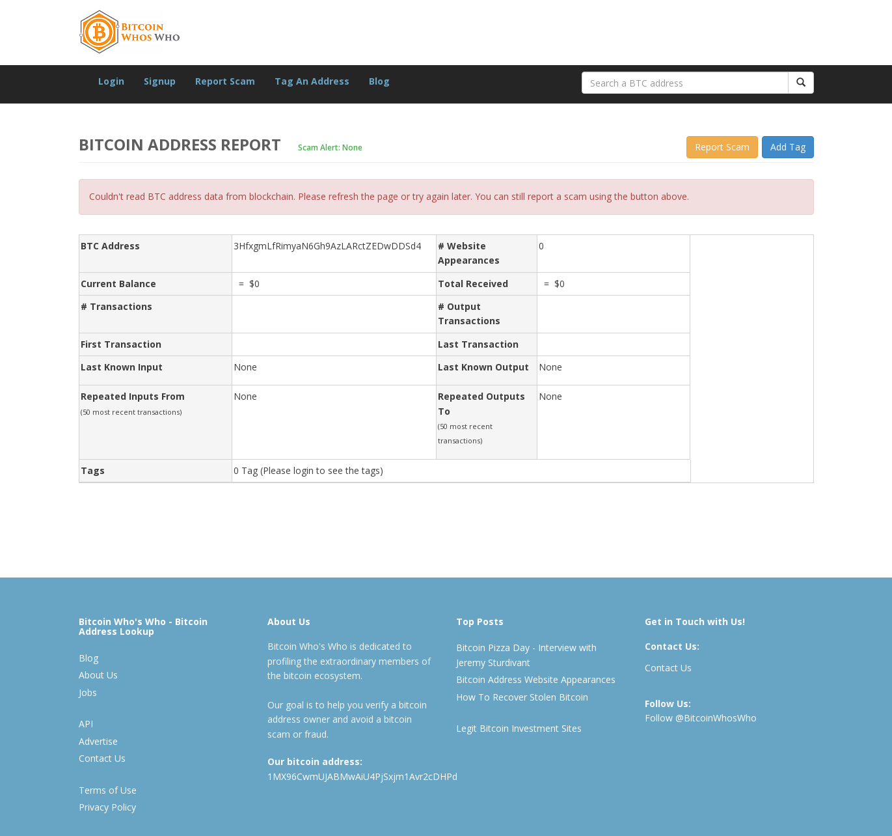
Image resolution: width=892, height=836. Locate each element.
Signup (160, 81)
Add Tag (787, 147)
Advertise (98, 741)
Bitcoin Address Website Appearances (535, 679)
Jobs (88, 692)
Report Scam (225, 81)
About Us (98, 675)
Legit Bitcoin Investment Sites (519, 728)
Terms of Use (108, 790)
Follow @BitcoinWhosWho (701, 718)
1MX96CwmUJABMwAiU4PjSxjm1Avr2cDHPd (362, 776)
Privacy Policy (107, 807)
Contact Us (102, 758)
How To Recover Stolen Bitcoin (522, 697)
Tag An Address (312, 81)
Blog (379, 81)
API (86, 724)
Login (111, 81)
